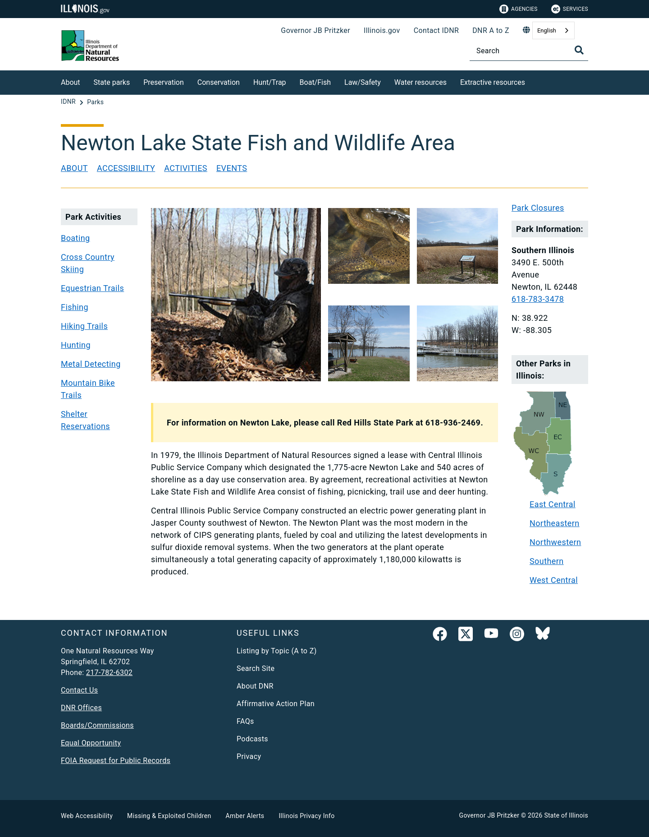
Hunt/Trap (269, 82)
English (546, 30)
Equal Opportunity (91, 743)
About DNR (255, 686)
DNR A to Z (490, 30)
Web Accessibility (87, 815)
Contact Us (79, 690)
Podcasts (252, 739)
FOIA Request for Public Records (115, 760)
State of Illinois (566, 815)
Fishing (74, 307)
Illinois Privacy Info (306, 815)
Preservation (163, 82)
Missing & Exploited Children (169, 815)
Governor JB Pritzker (315, 30)
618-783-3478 (538, 299)
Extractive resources (492, 82)
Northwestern (555, 542)
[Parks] (95, 102)
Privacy (249, 756)
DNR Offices (81, 707)
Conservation (218, 82)
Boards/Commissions (97, 725)
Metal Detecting (91, 364)
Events (231, 168)
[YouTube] (491, 636)
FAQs (245, 721)
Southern (547, 561)
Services (569, 9)
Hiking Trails (84, 326)
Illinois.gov (382, 30)
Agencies (518, 9)
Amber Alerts (245, 815)
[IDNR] (69, 102)
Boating (75, 238)
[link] (440, 636)
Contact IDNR (436, 30)
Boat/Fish (315, 82)
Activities (185, 168)
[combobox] (553, 30)
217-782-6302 (109, 672)
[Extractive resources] (532, 81)
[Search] (529, 50)
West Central (554, 580)
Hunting (76, 345)
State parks (112, 82)
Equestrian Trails (92, 288)
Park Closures (538, 208)
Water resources (420, 82)
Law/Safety (362, 82)
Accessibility (126, 168)
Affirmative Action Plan (276, 703)
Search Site (255, 668)
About (70, 82)
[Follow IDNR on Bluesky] (542, 636)
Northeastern (555, 523)
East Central (553, 504)
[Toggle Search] (579, 50)
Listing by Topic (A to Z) (277, 651)
